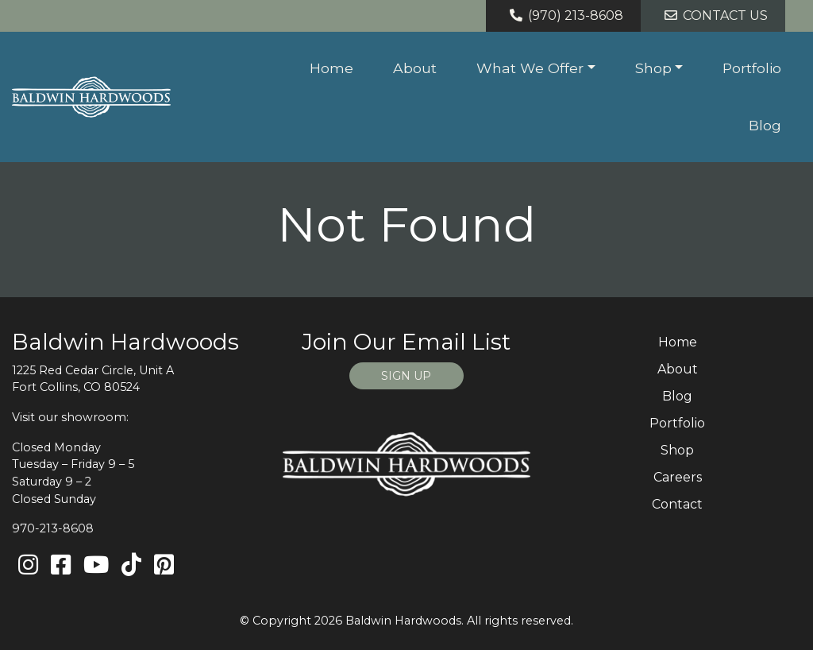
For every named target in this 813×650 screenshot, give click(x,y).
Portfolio (751, 68)
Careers (677, 477)
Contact (677, 504)
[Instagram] (28, 565)
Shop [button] (653, 68)
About (415, 68)
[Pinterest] (164, 565)
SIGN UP (406, 376)
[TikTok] (131, 565)
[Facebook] (60, 565)
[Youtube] (96, 565)
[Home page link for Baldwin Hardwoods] (91, 97)
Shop (677, 450)
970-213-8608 (53, 528)
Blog (765, 125)
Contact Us (713, 15)
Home (331, 68)
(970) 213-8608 (563, 15)
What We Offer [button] (530, 68)
